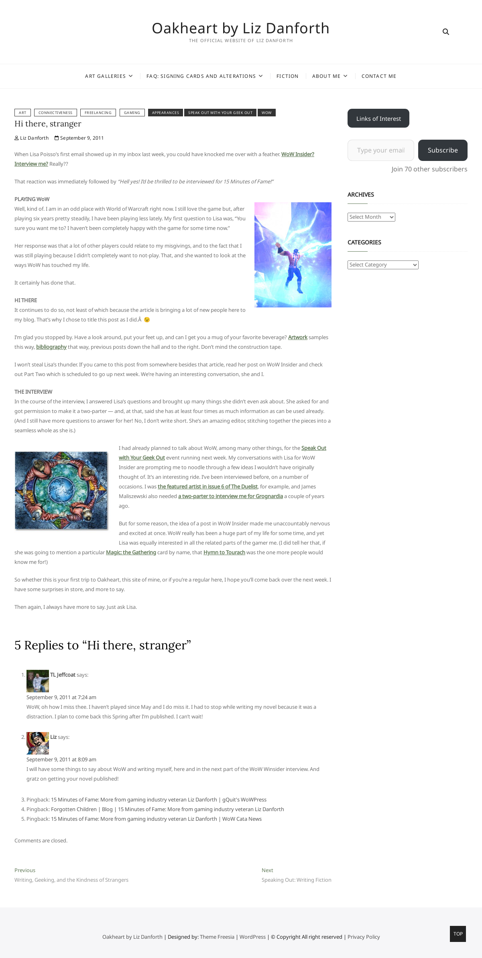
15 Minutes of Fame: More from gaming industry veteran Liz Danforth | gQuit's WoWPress (158, 799)
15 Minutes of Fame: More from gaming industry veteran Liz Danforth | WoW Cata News (156, 818)
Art (22, 112)
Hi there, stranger (47, 123)
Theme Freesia (217, 936)
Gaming (132, 112)
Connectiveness (56, 112)
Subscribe (443, 150)
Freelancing (98, 112)
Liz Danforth (31, 137)
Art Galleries (105, 76)
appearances (165, 112)
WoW (267, 112)
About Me (326, 76)
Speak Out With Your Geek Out (220, 112)
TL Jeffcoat (62, 674)
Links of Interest (378, 118)
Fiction (288, 76)
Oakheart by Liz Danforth (241, 28)
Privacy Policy (364, 936)
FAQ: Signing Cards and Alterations (201, 76)
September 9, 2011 (79, 137)
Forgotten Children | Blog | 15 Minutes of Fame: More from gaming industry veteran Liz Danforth (167, 809)
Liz (53, 736)
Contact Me (379, 76)
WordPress (253, 936)
